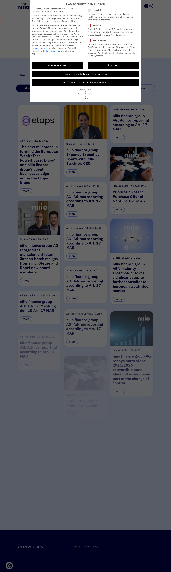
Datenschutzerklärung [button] (85, 94)
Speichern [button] (113, 65)
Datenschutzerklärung (42, 48)
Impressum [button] (86, 98)
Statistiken (96, 25)
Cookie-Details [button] (85, 89)
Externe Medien (98, 40)
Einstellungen (52, 51)
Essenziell (95, 10)
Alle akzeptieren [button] (57, 65)
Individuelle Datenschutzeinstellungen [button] (85, 82)
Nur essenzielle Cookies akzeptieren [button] (85, 74)
